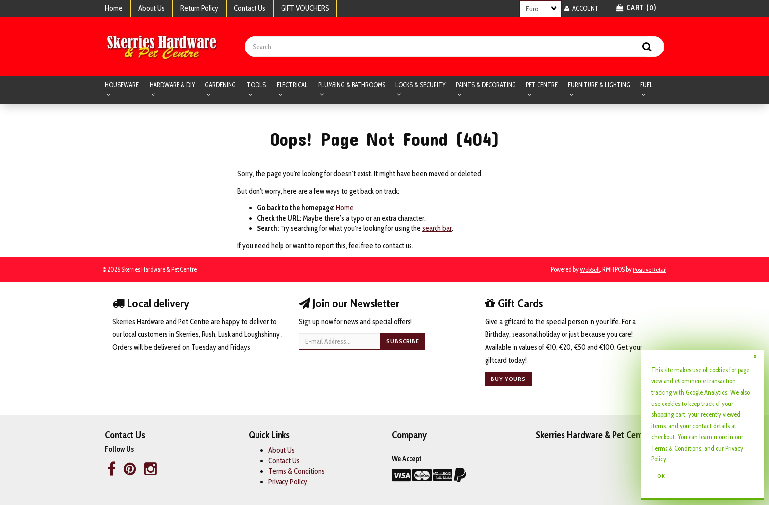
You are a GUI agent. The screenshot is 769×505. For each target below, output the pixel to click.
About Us (151, 8)
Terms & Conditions (676, 448)
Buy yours (508, 379)
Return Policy (199, 8)
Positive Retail (649, 270)
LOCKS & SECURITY (420, 85)
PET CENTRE (542, 85)
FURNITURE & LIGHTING (599, 85)
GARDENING (220, 85)
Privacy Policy (287, 482)
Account (581, 8)
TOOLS (256, 85)
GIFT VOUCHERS (305, 8)
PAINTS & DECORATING (486, 85)
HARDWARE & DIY (172, 85)
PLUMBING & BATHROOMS (351, 85)
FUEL (646, 85)
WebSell (590, 270)
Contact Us (249, 8)
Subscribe (402, 341)
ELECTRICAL (292, 85)
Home (114, 8)
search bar (437, 229)
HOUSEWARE (122, 85)
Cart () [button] (636, 7)
